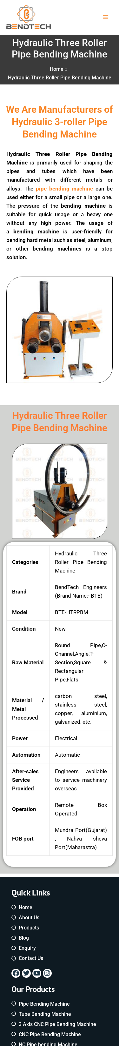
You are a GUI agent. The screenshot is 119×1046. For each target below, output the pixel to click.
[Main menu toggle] (105, 17)
